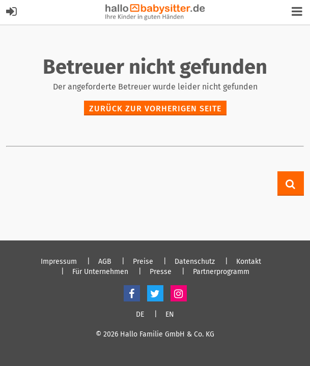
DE (140, 315)
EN (169, 315)
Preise (143, 262)
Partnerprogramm (221, 272)
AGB (104, 262)
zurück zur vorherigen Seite (155, 108)
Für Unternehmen (100, 272)
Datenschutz (195, 262)
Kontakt (248, 262)
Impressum (59, 262)
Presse (161, 272)
